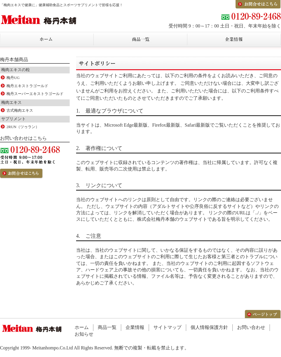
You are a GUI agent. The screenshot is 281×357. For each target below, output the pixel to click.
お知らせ (84, 334)
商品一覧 (107, 327)
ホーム (82, 327)
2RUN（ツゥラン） (22, 127)
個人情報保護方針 (209, 327)
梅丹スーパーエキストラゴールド (35, 94)
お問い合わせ (251, 327)
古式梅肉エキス (19, 110)
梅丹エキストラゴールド (27, 86)
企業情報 (135, 327)
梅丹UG (13, 77)
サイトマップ (167, 327)
